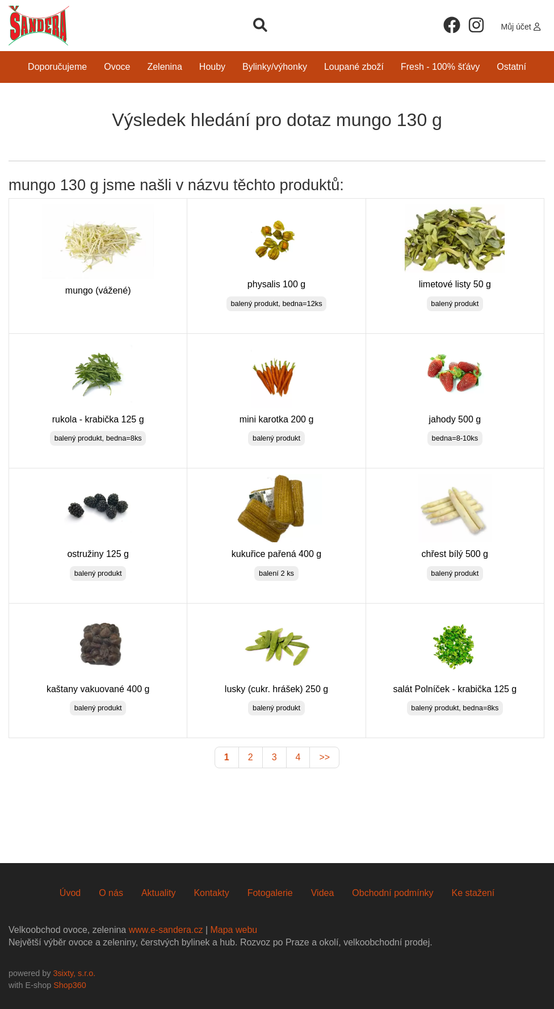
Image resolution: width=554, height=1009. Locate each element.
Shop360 (69, 985)
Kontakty (211, 893)
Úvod (70, 893)
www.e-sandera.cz (166, 930)
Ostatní (511, 67)
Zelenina (164, 67)
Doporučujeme (57, 67)
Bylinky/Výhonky (274, 67)
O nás (111, 893)
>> (324, 757)
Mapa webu (233, 930)
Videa (322, 893)
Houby (212, 67)
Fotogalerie (270, 893)
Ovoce (117, 67)
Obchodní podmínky (392, 893)
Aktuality (158, 893)
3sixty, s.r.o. (74, 973)
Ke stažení (473, 893)
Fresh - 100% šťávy (440, 67)
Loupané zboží (354, 67)
